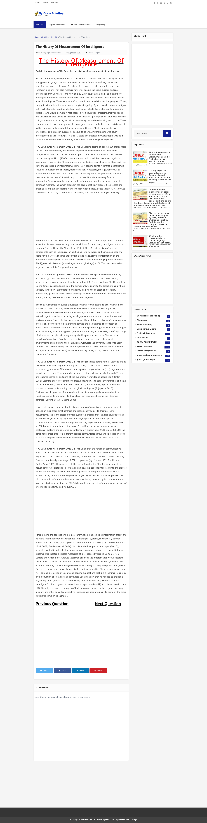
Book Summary (144, 324)
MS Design (132, 820)
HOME (38, 3)
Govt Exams (143, 337)
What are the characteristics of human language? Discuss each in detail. (160, 239)
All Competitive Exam (81, 25)
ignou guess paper (146, 359)
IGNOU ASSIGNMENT (147, 342)
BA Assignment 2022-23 (148, 316)
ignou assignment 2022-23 (150, 355)
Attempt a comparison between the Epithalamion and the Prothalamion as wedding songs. (160, 157)
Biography (100, 25)
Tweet (44, 671)
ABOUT (45, 3)
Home (39, 25)
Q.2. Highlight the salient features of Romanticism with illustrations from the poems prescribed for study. (160, 176)
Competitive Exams (146, 329)
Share (62, 671)
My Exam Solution (92, 820)
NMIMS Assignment (146, 351)
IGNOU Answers (144, 346)
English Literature (57, 25)
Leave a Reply (94, 53)
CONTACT (54, 3)
